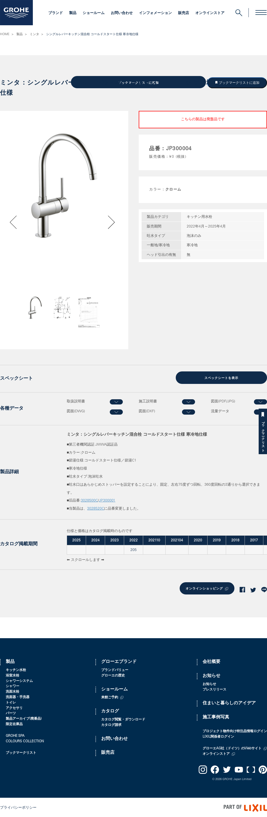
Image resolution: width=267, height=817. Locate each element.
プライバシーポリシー (18, 807)
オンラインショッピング (203, 588)
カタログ (110, 710)
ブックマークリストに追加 (239, 82)
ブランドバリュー (114, 669)
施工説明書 (148, 401)
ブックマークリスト (262, 435)
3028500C (89, 500)
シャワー (12, 685)
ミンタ (34, 34)
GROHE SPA (15, 735)
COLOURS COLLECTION (25, 740)
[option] (64, 185)
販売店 (183, 13)
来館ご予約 (109, 696)
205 (133, 549)
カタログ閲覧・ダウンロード (123, 718)
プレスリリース (214, 689)
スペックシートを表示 (221, 377)
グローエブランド (119, 661)
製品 (72, 13)
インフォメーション (155, 13)
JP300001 (107, 500)
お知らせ (211, 675)
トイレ (11, 702)
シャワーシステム (19, 680)
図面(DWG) (76, 411)
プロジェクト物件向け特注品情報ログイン (235, 730)
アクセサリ (14, 707)
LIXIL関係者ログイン (218, 736)
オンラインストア (209, 13)
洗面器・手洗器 (17, 696)
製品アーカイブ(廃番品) (24, 718)
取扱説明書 (76, 401)
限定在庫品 (14, 723)
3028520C (95, 508)
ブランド (55, 13)
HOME (4, 34)
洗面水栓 (12, 691)
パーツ (11, 712)
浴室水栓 (12, 674)
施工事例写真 (216, 716)
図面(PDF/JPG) (223, 401)
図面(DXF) (147, 411)
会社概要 (211, 661)
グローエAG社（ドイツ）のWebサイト (232, 747)
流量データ (220, 411)
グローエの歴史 (113, 674)
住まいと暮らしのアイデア (229, 702)
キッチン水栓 (16, 669)
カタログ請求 (111, 724)
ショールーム (94, 13)
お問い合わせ (122, 13)
